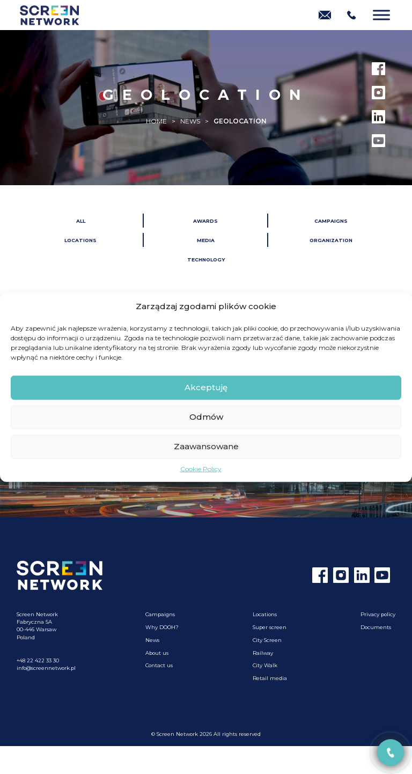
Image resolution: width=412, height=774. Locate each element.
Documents (375, 627)
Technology (206, 259)
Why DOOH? (162, 627)
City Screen (267, 640)
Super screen (269, 627)
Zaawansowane (206, 446)
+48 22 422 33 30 (38, 660)
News (152, 640)
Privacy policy (377, 614)
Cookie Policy (201, 468)
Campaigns (331, 221)
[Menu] (381, 15)
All (80, 221)
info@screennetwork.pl (46, 668)
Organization (331, 240)
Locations (80, 240)
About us (156, 653)
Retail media (270, 678)
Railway (263, 653)
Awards (205, 221)
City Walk (265, 665)
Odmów (206, 417)
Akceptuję (206, 387)
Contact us (159, 665)
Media (206, 240)
